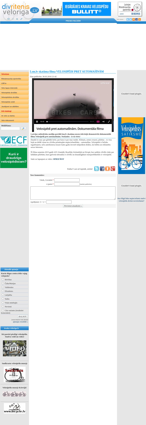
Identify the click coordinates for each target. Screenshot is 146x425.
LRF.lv (3, 83)
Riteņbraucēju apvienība (11, 79)
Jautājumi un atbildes (10, 106)
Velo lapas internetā (9, 88)
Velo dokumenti (7, 120)
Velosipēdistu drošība (10, 97)
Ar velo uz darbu (8, 116)
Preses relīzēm (73, 21)
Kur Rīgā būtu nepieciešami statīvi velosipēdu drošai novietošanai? (132, 199)
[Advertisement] (73, 47)
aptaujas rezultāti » (20, 322)
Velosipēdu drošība (9, 93)
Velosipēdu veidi (8, 102)
